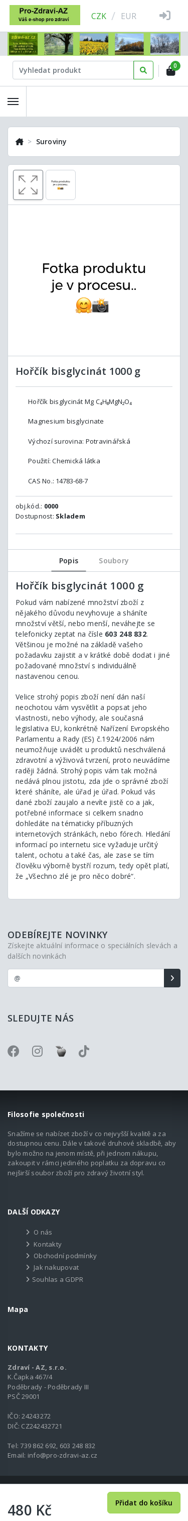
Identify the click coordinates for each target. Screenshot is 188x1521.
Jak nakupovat (56, 1267)
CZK (99, 16)
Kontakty (48, 1244)
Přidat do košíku (143, 1502)
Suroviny (51, 141)
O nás (43, 1232)
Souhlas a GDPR (58, 1279)
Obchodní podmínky (65, 1255)
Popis (68, 560)
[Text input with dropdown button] (73, 70)
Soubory (114, 560)
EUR (129, 16)
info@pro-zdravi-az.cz (62, 1455)
